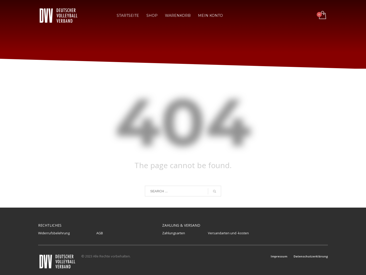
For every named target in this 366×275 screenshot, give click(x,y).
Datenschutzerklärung (311, 256)
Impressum (279, 256)
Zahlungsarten (173, 233)
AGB (99, 233)
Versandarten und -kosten (228, 233)
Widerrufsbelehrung (54, 233)
